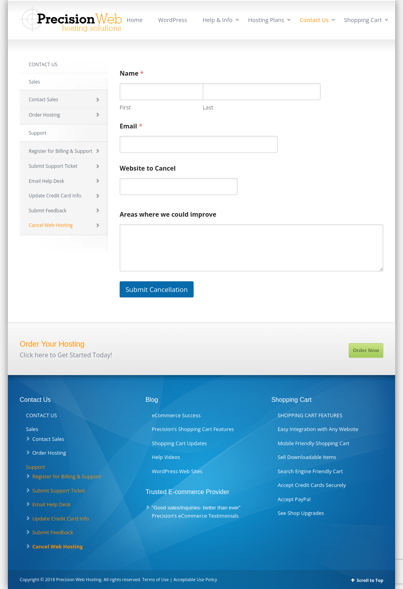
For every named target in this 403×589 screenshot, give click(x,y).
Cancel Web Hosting (50, 225)
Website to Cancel (148, 168)
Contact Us (313, 20)
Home (134, 20)
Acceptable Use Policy (195, 579)
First (125, 107)
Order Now (366, 350)
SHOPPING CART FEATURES (309, 415)
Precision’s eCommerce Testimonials (195, 515)
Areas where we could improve (168, 214)
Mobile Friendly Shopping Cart (313, 443)
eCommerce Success (176, 415)
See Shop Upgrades (300, 513)
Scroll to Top (370, 580)
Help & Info (218, 20)
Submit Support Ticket (53, 166)
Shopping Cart (363, 20)
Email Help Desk (46, 181)
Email (131, 126)
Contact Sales (43, 99)
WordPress (172, 20)
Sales (34, 81)
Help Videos (166, 457)
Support (37, 133)
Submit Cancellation (157, 289)
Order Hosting (44, 114)
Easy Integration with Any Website (317, 429)
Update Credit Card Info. (55, 195)
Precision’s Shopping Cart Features (193, 429)
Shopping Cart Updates (179, 443)
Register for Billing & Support (60, 151)
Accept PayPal (294, 499)
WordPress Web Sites (177, 471)
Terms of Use (155, 579)
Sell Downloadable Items (306, 457)
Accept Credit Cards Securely (311, 485)
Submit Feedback (48, 210)
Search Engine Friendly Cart (310, 471)
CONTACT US (43, 64)
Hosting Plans (266, 20)
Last (208, 107)
